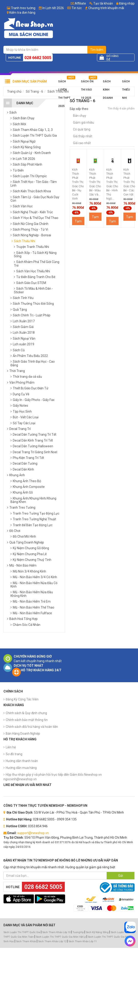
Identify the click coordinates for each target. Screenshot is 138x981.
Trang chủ (14, 91)
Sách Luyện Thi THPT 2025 (64, 83)
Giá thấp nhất (82, 136)
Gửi (120, 875)
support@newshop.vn (33, 833)
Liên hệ (11, 747)
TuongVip (78, 932)
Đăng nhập (125, 3)
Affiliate (78, 3)
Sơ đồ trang (14, 754)
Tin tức (77, 8)
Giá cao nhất (82, 143)
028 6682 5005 (37, 57)
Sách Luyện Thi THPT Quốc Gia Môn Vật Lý (61, 936)
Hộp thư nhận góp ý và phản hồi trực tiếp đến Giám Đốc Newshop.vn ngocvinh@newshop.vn (52, 777)
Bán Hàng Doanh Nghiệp (23, 733)
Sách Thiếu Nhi (126, 83)
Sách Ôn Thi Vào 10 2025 (87, 83)
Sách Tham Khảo (26, 941)
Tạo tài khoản (101, 3)
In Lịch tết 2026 (53, 8)
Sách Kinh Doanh (108, 83)
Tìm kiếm (96, 50)
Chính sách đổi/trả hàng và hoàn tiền (32, 727)
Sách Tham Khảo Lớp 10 (56, 932)
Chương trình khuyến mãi (106, 8)
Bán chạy (79, 115)
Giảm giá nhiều (83, 122)
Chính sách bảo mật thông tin (27, 720)
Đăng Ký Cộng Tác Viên (22, 699)
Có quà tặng (81, 129)
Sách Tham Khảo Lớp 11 (82, 941)
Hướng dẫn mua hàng (21, 768)
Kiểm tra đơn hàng (22, 12)
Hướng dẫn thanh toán (22, 761)
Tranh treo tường (23, 8)
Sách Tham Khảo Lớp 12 (52, 941)
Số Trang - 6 (34, 91)
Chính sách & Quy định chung (26, 713)
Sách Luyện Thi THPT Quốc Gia (21, 932)
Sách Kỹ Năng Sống (97, 932)
